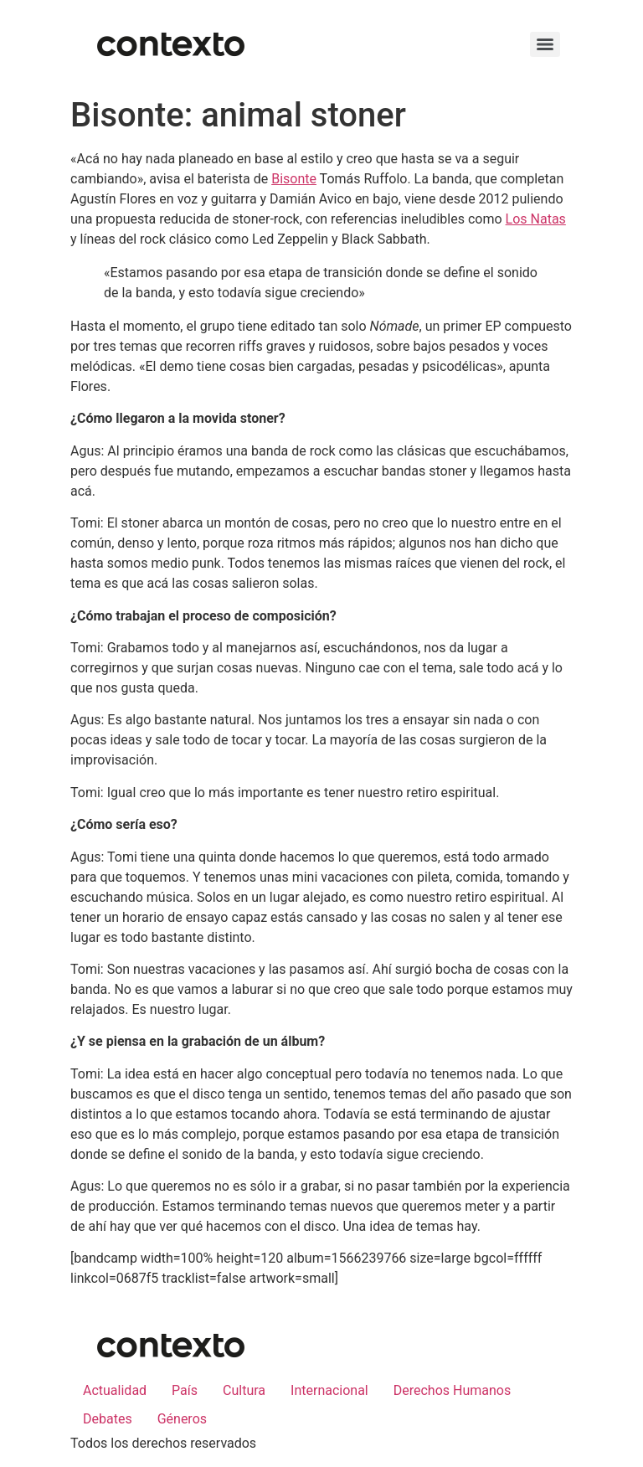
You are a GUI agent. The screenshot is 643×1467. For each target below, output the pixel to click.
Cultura (244, 1390)
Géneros (182, 1419)
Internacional (329, 1390)
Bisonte (293, 179)
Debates (107, 1419)
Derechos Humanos (452, 1390)
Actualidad (115, 1390)
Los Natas (536, 219)
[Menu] (545, 44)
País (185, 1390)
